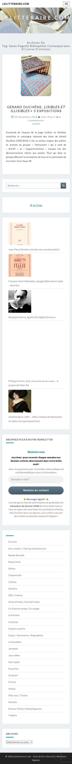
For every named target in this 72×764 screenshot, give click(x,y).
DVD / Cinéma (15, 595)
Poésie (11, 688)
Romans (12, 702)
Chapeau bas (14, 575)
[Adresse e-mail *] (36, 479)
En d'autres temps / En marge (23, 608)
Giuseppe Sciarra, (31, 317)
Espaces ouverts (16, 628)
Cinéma (12, 581)
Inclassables (14, 641)
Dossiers (12, 588)
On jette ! (13, 675)
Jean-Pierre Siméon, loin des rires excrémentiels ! (34, 249)
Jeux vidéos (14, 655)
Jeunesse (13, 648)
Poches (12, 681)
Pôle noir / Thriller (18, 695)
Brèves (11, 568)
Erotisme (13, 621)
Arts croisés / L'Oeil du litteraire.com (27, 548)
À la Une (12, 541)
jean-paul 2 (48, 117)
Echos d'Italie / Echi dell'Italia (23, 601)
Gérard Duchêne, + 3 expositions (36, 109)
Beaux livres (14, 561)
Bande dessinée (16, 555)
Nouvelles (13, 668)
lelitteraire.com (15, 4)
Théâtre (12, 715)
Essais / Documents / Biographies (25, 635)
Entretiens (14, 615)
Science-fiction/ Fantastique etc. (25, 708)
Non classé (14, 662)
